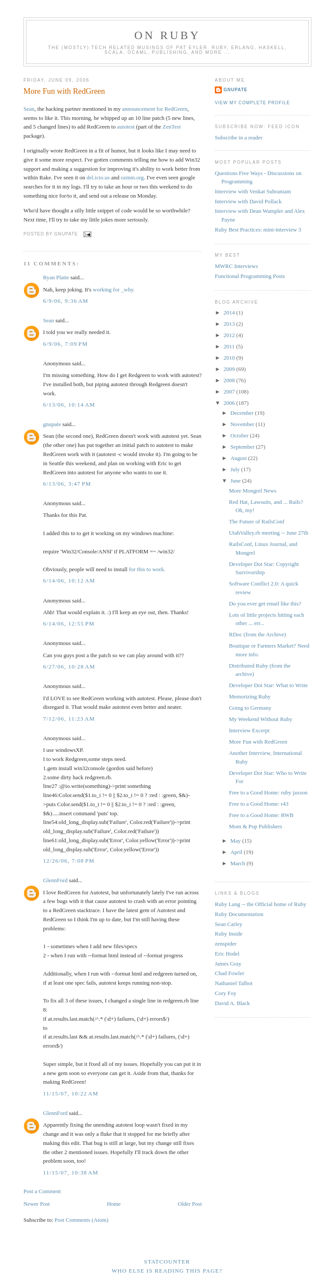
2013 (230, 324)
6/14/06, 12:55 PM (68, 623)
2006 (230, 403)
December (242, 413)
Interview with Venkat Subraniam (253, 191)
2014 (230, 312)
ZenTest (172, 126)
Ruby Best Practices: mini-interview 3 (258, 229)
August (239, 458)
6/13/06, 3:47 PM (67, 483)
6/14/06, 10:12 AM (69, 580)
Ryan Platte (56, 277)
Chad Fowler (229, 973)
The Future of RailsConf (256, 521)
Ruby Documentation (239, 914)
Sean (28, 109)
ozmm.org (132, 177)
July (235, 469)
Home (114, 1204)
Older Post (190, 1204)
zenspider (226, 943)
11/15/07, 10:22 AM (70, 1093)
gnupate (52, 424)
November (243, 424)
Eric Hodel (227, 953)
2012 (230, 335)
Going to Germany (250, 707)
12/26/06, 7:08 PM (68, 860)
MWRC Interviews (236, 266)
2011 (230, 346)
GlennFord (55, 880)
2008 (230, 380)
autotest (125, 126)
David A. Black (232, 1003)
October (240, 435)
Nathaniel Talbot (234, 983)
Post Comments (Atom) (82, 1220)
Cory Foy (225, 993)
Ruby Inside (228, 933)
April (237, 852)
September (243, 446)
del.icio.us (98, 177)
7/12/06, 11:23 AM (69, 718)
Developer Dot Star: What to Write (268, 685)
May (236, 840)
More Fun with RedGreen (64, 91)
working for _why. (113, 289)
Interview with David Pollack (248, 201)
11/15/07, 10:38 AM (70, 1172)
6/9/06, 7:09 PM (65, 344)
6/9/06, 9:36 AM (65, 301)
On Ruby (167, 35)
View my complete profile (252, 102)
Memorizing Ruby (250, 696)
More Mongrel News (252, 490)
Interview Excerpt (249, 730)
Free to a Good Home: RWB (261, 815)
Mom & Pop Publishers (255, 826)
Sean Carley (228, 924)
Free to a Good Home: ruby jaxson (268, 792)
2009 (230, 369)
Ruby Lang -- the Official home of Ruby (260, 904)
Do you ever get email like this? (265, 603)
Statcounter (167, 1261)
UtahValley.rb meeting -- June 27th (268, 532)
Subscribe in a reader (238, 137)
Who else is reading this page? (167, 1270)
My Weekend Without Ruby (260, 719)
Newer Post (36, 1204)
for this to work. (147, 569)
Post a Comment (42, 1191)
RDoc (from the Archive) (257, 634)
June (236, 480)
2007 (230, 391)
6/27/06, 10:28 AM (69, 666)
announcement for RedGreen (154, 109)
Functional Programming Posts (250, 276)
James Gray (228, 963)
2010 (230, 357)
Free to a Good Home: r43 (258, 803)
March (238, 863)
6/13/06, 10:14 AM (69, 404)
